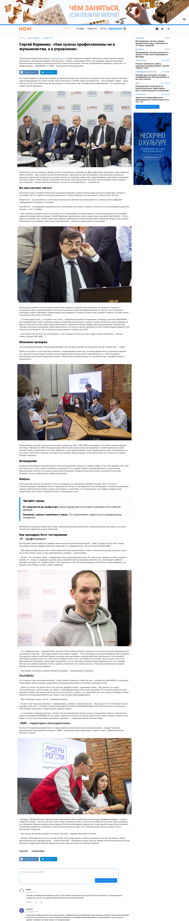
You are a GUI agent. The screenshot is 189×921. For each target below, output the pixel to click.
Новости (92, 29)
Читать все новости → (147, 107)
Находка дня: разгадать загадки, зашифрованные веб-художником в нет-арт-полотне (152, 77)
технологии (140, 60)
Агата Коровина (34, 38)
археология (140, 94)
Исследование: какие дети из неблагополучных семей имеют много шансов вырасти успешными (152, 88)
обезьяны (139, 49)
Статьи (67, 29)
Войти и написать (106, 880)
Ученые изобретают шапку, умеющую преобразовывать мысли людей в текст (152, 66)
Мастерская (115, 29)
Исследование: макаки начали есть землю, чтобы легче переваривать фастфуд (152, 54)
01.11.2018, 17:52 (32, 892)
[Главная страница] (25, 29)
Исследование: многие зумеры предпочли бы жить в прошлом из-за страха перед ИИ (151, 43)
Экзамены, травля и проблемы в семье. (72, 516)
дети (137, 83)
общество (139, 38)
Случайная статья (124, 28)
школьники (38, 851)
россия (22, 38)
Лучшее (80, 29)
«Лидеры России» (58, 58)
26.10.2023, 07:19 (32, 912)
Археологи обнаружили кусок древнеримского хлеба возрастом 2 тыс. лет (152, 99)
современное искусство (145, 72)
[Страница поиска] (168, 28)
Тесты (103, 29)
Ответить (29, 902)
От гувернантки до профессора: (72, 508)
